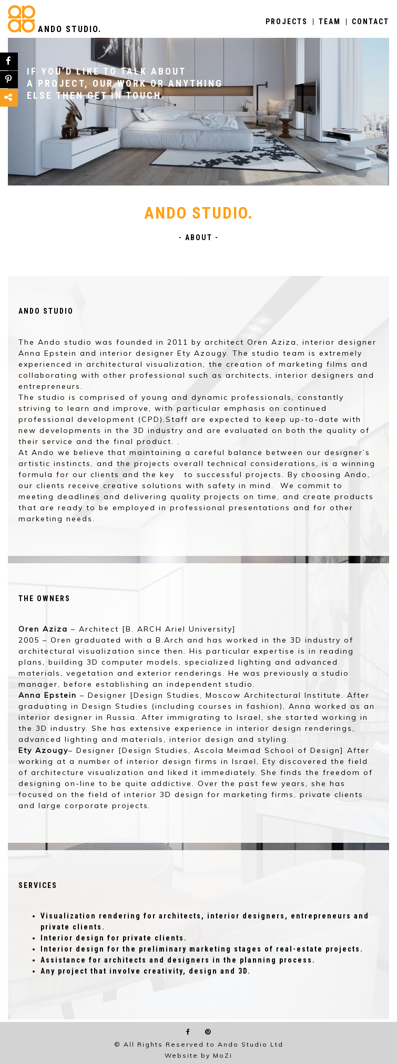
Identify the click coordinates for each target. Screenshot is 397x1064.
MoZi (222, 1055)
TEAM (330, 21)
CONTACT (370, 21)
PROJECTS (287, 21)
